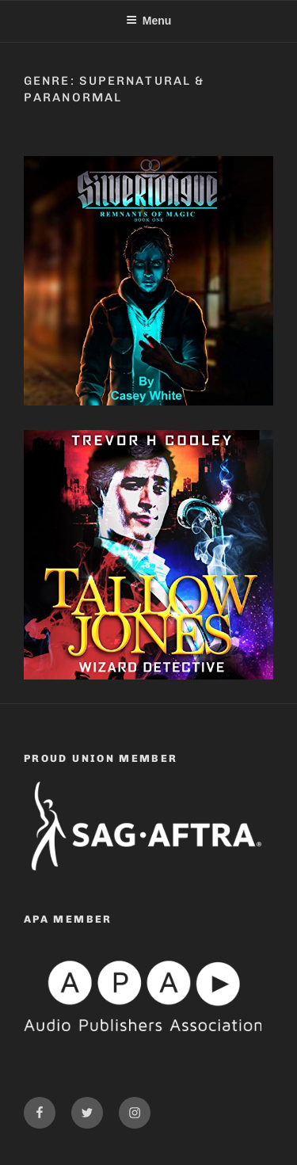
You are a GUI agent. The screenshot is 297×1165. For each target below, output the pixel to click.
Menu (149, 20)
